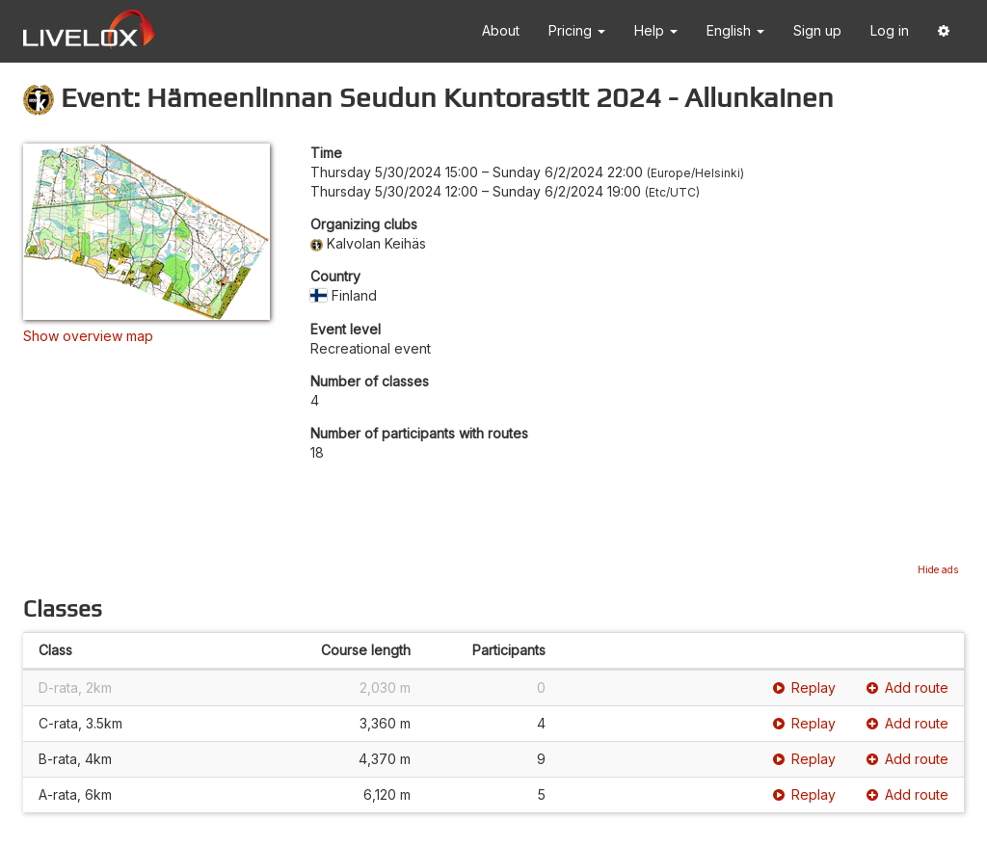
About (501, 30)
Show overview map (88, 336)
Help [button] (656, 30)
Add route (907, 687)
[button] (943, 31)
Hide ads (938, 569)
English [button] (735, 30)
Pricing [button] (576, 30)
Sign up (817, 30)
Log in (889, 30)
